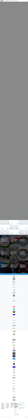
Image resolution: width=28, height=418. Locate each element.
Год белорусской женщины (12, 406)
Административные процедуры (4, 406)
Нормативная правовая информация (3, 408)
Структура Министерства (3, 404)
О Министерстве (3, 403)
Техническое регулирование (7, 406)
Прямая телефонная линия (22, 405)
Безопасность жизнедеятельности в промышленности (13, 403)
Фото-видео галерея (7, 407)
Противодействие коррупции (12, 405)
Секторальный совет (7, 403)
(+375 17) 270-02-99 (16, 405)
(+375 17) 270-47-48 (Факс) (16, 407)
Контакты (3, 405)
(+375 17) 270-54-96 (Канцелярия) (16, 406)
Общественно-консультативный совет (8, 405)
